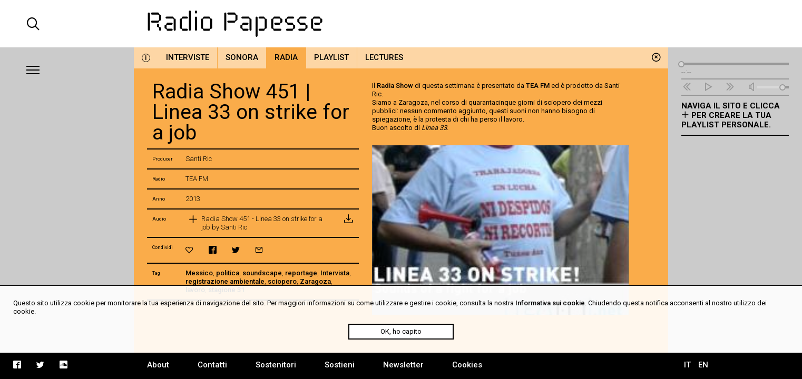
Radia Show (395, 85)
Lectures (384, 57)
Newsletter (403, 365)
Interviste (187, 57)
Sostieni (340, 365)
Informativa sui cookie (550, 303)
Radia (286, 57)
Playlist (331, 57)
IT (687, 365)
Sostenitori (276, 365)
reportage (301, 273)
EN (703, 365)
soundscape (262, 273)
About (158, 365)
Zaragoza (315, 281)
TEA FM (538, 85)
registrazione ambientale (225, 281)
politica (227, 273)
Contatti (212, 365)
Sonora (242, 57)
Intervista (334, 273)
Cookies (467, 365)
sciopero (282, 281)
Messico (199, 273)
